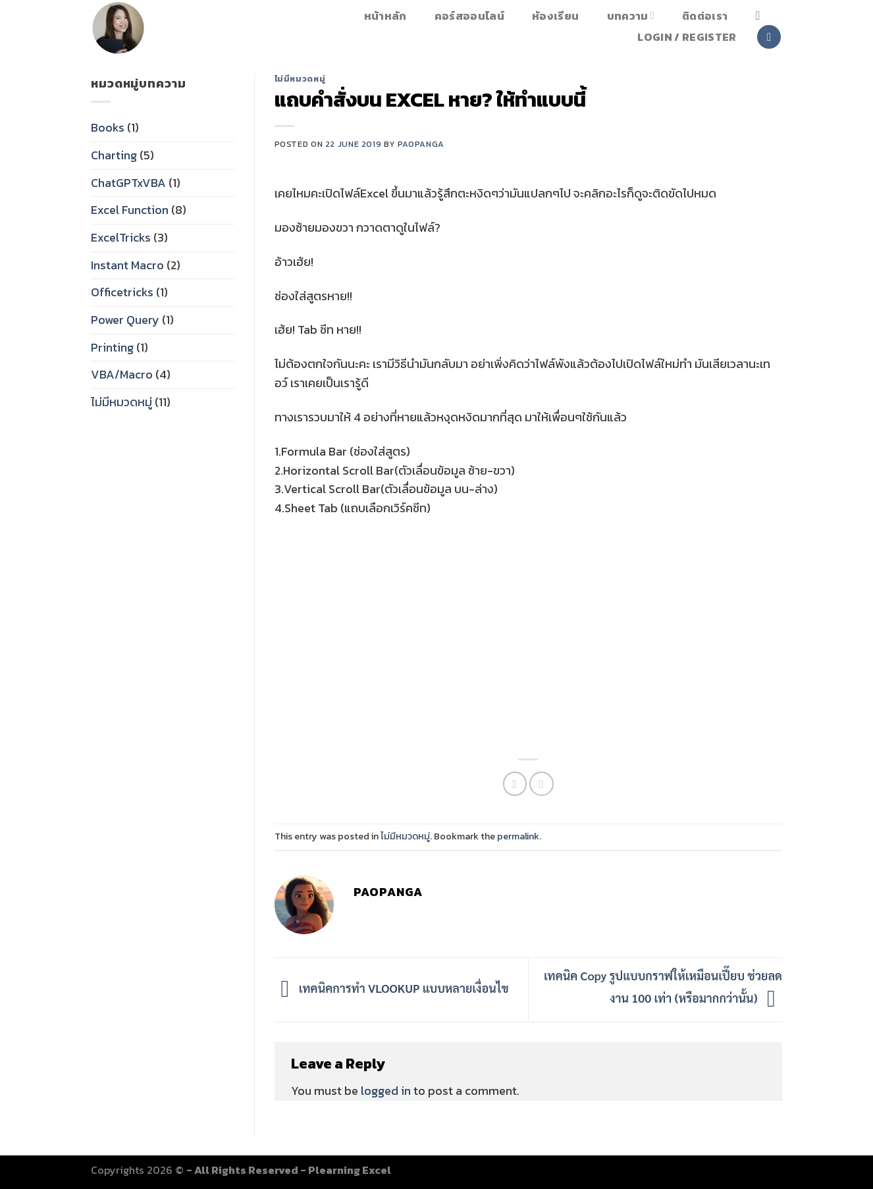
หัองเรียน (555, 16)
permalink (518, 836)
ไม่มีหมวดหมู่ (121, 402)
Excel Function (130, 210)
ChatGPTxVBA (128, 183)
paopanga (421, 144)
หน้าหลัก (385, 16)
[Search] (761, 15)
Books (107, 127)
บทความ (630, 15)
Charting (114, 155)
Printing (112, 347)
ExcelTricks (121, 237)
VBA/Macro (122, 374)
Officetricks (122, 292)
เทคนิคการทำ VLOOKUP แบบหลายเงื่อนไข (392, 987)
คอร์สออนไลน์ (469, 16)
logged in (386, 1090)
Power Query (125, 320)
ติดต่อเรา (705, 16)
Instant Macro (127, 265)
